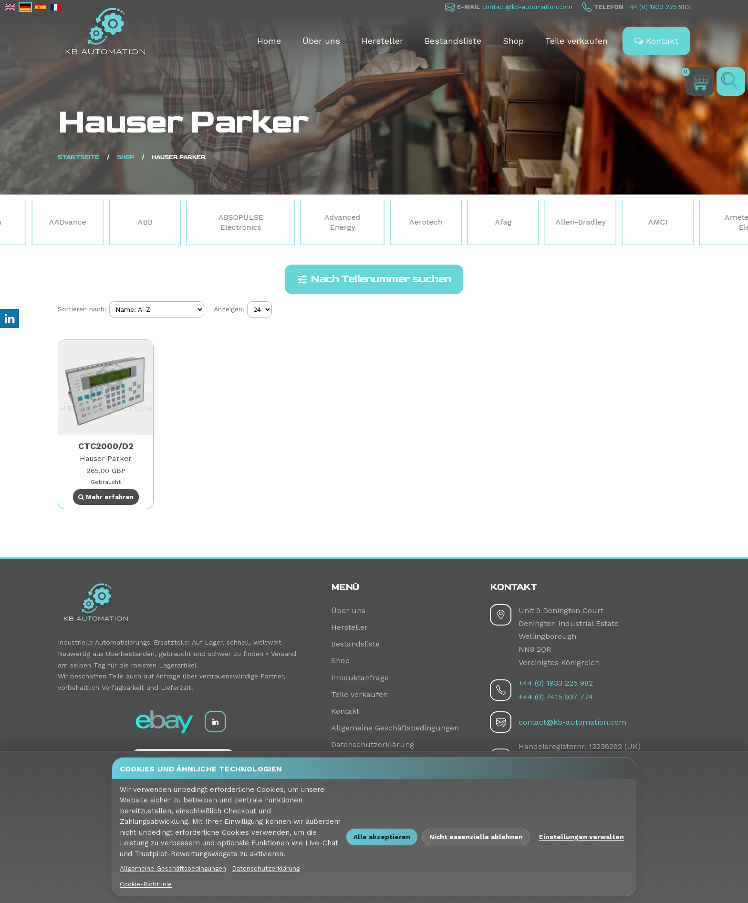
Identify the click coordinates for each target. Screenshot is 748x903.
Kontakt (656, 41)
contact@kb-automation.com (527, 6)
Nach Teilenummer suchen (374, 279)
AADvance (115, 221)
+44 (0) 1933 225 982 (658, 6)
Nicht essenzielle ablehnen (476, 837)
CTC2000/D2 (106, 446)
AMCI (706, 221)
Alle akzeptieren (381, 837)
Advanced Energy (390, 222)
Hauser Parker (106, 458)
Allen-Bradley (628, 221)
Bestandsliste (453, 41)
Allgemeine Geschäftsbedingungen (395, 727)
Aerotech (473, 221)
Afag (551, 221)
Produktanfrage (360, 677)
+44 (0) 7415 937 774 (556, 696)
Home (269, 41)
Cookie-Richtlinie (146, 884)
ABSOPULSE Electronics (288, 222)
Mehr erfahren (106, 497)
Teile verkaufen (576, 41)
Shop (513, 41)
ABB (193, 221)
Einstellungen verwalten (581, 837)
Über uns (321, 41)
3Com (38, 221)
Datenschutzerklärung (372, 744)
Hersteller (382, 41)
